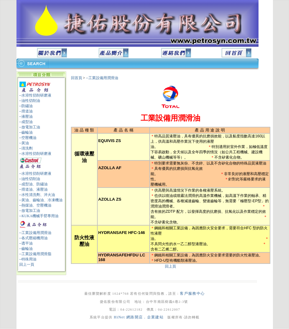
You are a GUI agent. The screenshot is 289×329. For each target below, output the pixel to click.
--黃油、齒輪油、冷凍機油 (41, 200)
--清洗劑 (26, 148)
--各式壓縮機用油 (33, 238)
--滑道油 (26, 111)
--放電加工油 (29, 127)
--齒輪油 (26, 132)
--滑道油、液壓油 (33, 189)
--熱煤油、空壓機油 (35, 205)
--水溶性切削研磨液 (35, 95)
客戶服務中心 (192, 293)
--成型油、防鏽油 (33, 184)
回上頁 (170, 266)
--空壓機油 (28, 138)
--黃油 (24, 143)
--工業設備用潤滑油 (35, 233)
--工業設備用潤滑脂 (35, 254)
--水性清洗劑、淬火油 (37, 195)
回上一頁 (26, 264)
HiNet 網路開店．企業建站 (139, 317)
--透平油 (26, 243)
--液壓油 (26, 116)
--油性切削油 (29, 100)
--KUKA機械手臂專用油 (39, 216)
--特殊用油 (28, 259)
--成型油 (26, 122)
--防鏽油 (26, 106)
